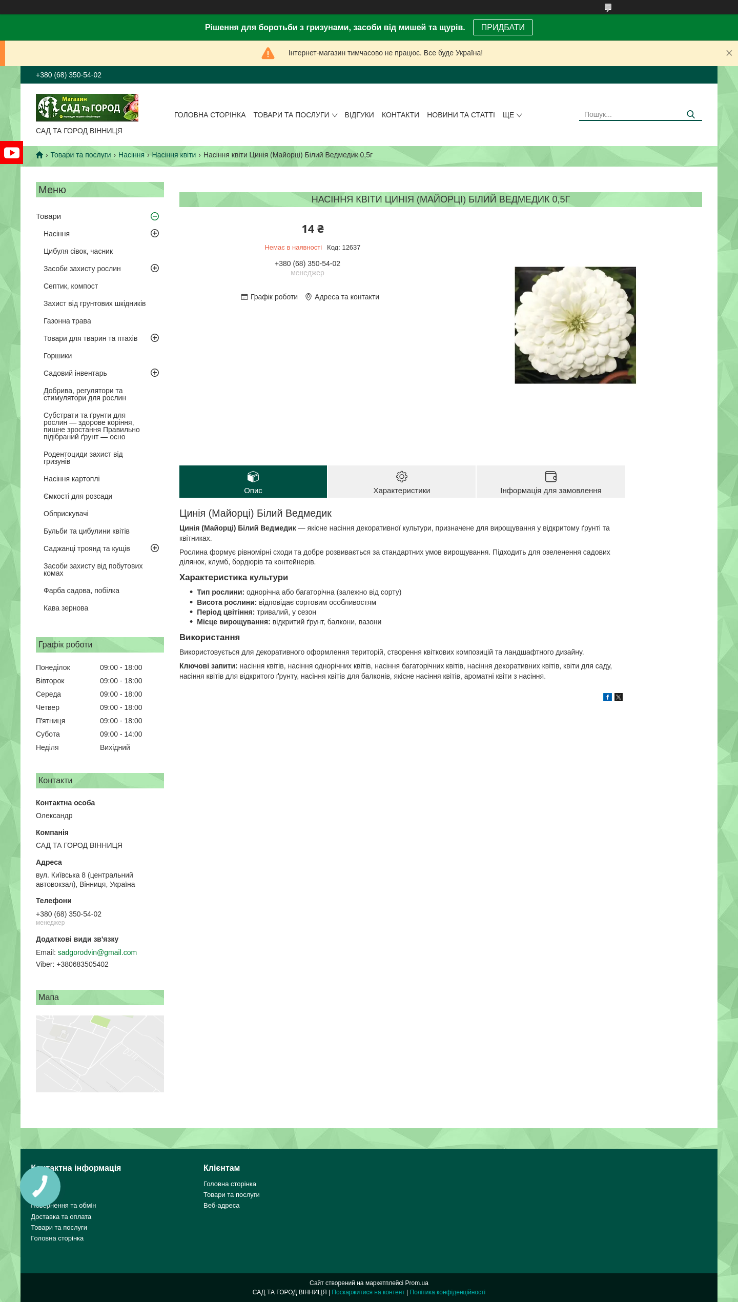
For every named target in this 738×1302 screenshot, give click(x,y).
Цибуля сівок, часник (78, 251)
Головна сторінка (210, 115)
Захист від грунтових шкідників (95, 303)
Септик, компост (71, 286)
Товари (48, 216)
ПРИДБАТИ (503, 27)
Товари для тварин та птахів (90, 338)
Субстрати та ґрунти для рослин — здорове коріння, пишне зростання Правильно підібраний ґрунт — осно (92, 426)
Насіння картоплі (72, 479)
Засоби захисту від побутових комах (93, 569)
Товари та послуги (292, 115)
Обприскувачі (66, 514)
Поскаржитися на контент (368, 1292)
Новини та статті (461, 115)
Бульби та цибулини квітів (87, 531)
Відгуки (359, 115)
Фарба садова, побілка (81, 590)
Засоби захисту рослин (82, 269)
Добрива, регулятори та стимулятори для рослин (85, 394)
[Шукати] (690, 114)
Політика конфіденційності (448, 1292)
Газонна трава (67, 321)
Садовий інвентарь (75, 373)
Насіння (131, 154)
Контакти (400, 115)
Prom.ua (416, 1283)
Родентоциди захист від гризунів (83, 457)
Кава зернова (66, 608)
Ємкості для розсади (78, 496)
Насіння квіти (174, 154)
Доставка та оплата (61, 1216)
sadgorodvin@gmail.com (97, 952)
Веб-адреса (221, 1205)
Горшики (58, 356)
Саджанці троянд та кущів (87, 548)
